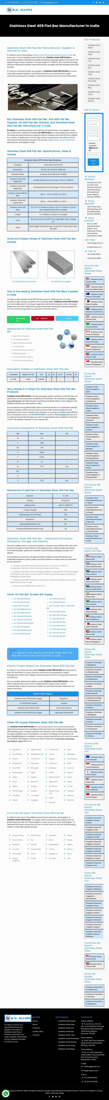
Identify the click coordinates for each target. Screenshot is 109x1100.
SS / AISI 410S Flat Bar (22, 634)
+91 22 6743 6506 (31, 2)
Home (35, 1021)
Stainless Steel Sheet (94, 46)
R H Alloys (24, 1091)
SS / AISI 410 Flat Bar (21, 627)
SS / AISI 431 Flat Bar (57, 618)
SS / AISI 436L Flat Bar (57, 629)
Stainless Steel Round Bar (94, 79)
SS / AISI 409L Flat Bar (22, 613)
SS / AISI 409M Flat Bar (22, 609)
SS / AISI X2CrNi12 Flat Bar (23, 623)
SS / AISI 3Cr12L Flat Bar (23, 620)
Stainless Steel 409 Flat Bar (64, 140)
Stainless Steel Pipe (94, 66)
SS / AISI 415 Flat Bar (57, 599)
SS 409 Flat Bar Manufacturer (24, 281)
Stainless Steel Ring (94, 86)
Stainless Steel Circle (94, 93)
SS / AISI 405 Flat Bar (22, 599)
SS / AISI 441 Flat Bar (57, 632)
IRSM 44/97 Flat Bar (21, 606)
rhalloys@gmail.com (50, 2)
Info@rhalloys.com (94, 247)
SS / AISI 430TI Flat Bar (58, 615)
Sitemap (54, 1093)
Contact (36, 1035)
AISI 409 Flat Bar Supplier (61, 281)
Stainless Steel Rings (66, 1049)
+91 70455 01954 (94, 254)
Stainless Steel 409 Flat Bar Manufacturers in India (52, 55)
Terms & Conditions (88, 1091)
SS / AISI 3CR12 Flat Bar (23, 616)
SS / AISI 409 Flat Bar (22, 602)
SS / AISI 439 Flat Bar (57, 622)
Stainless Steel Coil (94, 59)
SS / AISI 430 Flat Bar (57, 611)
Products (36, 1028)
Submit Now (93, 162)
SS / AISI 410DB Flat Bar (23, 630)
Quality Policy (38, 1031)
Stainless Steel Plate (94, 53)
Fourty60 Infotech (71, 1091)
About (35, 1024)
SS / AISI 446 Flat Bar (57, 636)
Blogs (62, 1093)
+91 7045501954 (13, 2)
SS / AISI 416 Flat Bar (57, 602)
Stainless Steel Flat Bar (94, 99)
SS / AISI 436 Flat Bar (57, 625)
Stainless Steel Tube (94, 73)
